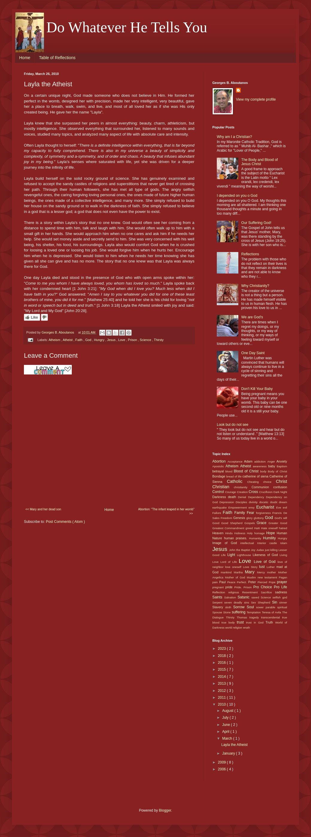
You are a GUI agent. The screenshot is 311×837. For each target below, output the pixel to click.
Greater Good (278, 523)
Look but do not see (232, 425)
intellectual (248, 543)
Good (216, 523)
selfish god (279, 597)
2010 (222, 704)
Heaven (218, 533)
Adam (249, 461)
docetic (264, 502)
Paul (223, 582)
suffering (239, 612)
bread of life (234, 476)
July (226, 717)
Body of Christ (277, 471)
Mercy (262, 572)
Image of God (226, 543)
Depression (227, 502)
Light (232, 555)
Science (146, 340)
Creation (243, 492)
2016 (222, 663)
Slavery (218, 607)
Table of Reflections (57, 57)
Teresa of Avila (272, 612)
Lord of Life (229, 561)
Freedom (227, 518)
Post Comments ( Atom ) (65, 522)
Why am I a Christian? (234, 137)
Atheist (68, 340)
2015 (222, 669)
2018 (222, 656)
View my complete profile (256, 99)
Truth (270, 622)
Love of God (266, 562)
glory (250, 518)
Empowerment (238, 507)
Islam (283, 543)
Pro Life (280, 587)
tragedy (255, 617)
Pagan (283, 577)
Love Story (251, 567)
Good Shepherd (232, 523)
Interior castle (268, 543)
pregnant (218, 587)
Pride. (239, 587)
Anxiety (282, 461)
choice (269, 481)
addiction (260, 461)
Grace (263, 523)
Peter (252, 582)
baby (272, 466)
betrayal (218, 471)
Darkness (220, 497)
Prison (133, 340)
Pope (273, 582)
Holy (250, 533)
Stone (227, 612)
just (267, 550)
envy (252, 507)
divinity (254, 502)
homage (260, 533)
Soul (251, 607)
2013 (222, 683)
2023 (222, 648)
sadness (281, 592)
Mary (251, 571)
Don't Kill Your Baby (257, 389)
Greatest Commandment (229, 528)
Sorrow (240, 607)
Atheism (54, 340)
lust (263, 567)
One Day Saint (253, 353)
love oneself (234, 567)
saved (256, 597)
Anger (272, 461)
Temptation (254, 612)
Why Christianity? (255, 286)
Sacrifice (268, 592)
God (88, 340)
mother (272, 572)
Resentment (251, 592)
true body (229, 622)
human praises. (236, 538)
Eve (279, 507)
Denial (243, 497)
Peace (232, 582)
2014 (222, 677)
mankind (227, 572)
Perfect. (242, 582)
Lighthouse (245, 555)
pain (215, 582)
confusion (280, 487)
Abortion (220, 461)
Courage (231, 492)
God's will (281, 518)
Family (240, 513)
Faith (79, 340)
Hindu (229, 533)
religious (235, 592)
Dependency (257, 497)
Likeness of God (266, 555)
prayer (282, 582)
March (227, 738)
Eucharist (266, 507)
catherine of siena (256, 476)
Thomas (243, 617)
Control (218, 492)
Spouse (217, 612)
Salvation (231, 597)
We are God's (252, 317)
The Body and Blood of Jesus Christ (259, 162)
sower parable (266, 607)
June (226, 725)
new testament (268, 577)
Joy (253, 550)
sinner (283, 602)
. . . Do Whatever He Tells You (115, 27)
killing (274, 550)
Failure (217, 513)
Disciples (242, 502)
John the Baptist (240, 550)
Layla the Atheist (234, 745)
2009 (222, 762)
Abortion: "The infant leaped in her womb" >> (166, 511)
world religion (234, 627)
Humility (270, 538)
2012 (222, 691)
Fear (251, 513)
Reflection (220, 592)
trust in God (256, 622)
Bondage (219, 476)
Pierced (263, 582)
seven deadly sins (237, 602)
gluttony (259, 518)
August (228, 711)
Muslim (252, 577)
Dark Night (280, 492)
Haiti (257, 528)
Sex (254, 602)
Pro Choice (263, 587)
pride (229, 587)
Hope (271, 533)
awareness (260, 466)
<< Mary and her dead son (43, 509)
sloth (229, 607)
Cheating (255, 481)
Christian (223, 486)
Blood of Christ (247, 471)
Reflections (250, 254)
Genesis (239, 518)
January (229, 753)
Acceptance (236, 461)
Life (224, 555)
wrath (246, 627)
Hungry (99, 340)
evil (285, 507)
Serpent (218, 602)
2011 (222, 697)
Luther (271, 567)
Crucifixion (266, 492)
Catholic (237, 481)
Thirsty (159, 340)
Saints (218, 597)
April (226, 732)
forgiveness (264, 513)
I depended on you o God (237, 195)
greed (250, 528)
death (233, 497)
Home (24, 57)
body (264, 471)
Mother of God (236, 577)
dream (283, 502)
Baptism (282, 466)
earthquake (220, 507)
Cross (254, 492)
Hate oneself (270, 528)
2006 (222, 769)
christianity (242, 487)
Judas (260, 550)
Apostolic (218, 466)
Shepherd (265, 602)
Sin (275, 602)
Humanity (256, 538)
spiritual (282, 607)
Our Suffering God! (256, 223)
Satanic (244, 597)
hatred (283, 528)
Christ (281, 481)
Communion (262, 487)
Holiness (240, 533)
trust (241, 622)
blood (229, 471)
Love (122, 340)
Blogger (165, 810)
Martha (239, 572)
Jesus (111, 340)
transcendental (271, 617)
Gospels (250, 523)
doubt (274, 502)
